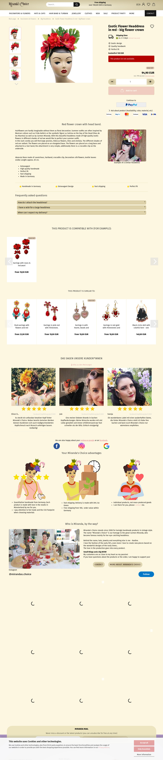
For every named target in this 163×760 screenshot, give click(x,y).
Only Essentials (144, 749)
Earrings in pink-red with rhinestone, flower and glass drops (52, 326)
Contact (150, 13)
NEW (98, 13)
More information (144, 754)
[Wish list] (148, 4)
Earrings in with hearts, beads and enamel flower (81, 326)
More (131, 13)
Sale (106, 13)
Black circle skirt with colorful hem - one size (141, 326)
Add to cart (128, 90)
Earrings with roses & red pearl (21, 264)
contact (138, 505)
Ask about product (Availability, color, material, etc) (132, 111)
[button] (138, 4)
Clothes (88, 13)
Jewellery (76, 13)
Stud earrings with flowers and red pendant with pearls (22, 326)
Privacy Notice (104, 747)
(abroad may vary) (134, 38)
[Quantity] (131, 82)
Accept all (144, 743)
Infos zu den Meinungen (81, 365)
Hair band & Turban (58, 13)
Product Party (118, 13)
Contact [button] (99, 564)
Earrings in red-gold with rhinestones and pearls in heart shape (111, 326)
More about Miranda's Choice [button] (125, 564)
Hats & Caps (39, 13)
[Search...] (77, 4)
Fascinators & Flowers (19, 13)
